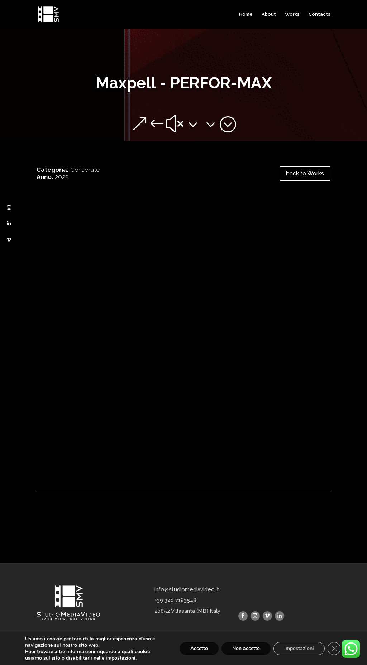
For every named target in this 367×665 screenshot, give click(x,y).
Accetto (199, 648)
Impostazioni (299, 648)
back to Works (305, 173)
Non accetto (246, 648)
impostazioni (120, 658)
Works (292, 14)
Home (246, 14)
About (269, 14)
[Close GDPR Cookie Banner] (334, 648)
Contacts (319, 14)
